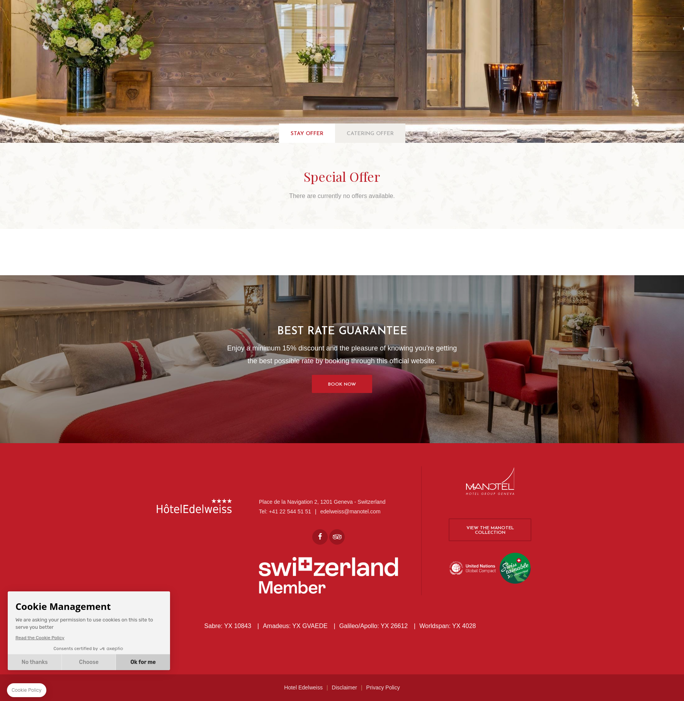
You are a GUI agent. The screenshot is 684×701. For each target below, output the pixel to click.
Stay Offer (307, 134)
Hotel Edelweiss (303, 687)
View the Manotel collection (490, 530)
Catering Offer (370, 134)
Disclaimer (344, 687)
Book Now (342, 384)
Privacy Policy (383, 687)
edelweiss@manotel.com (350, 511)
